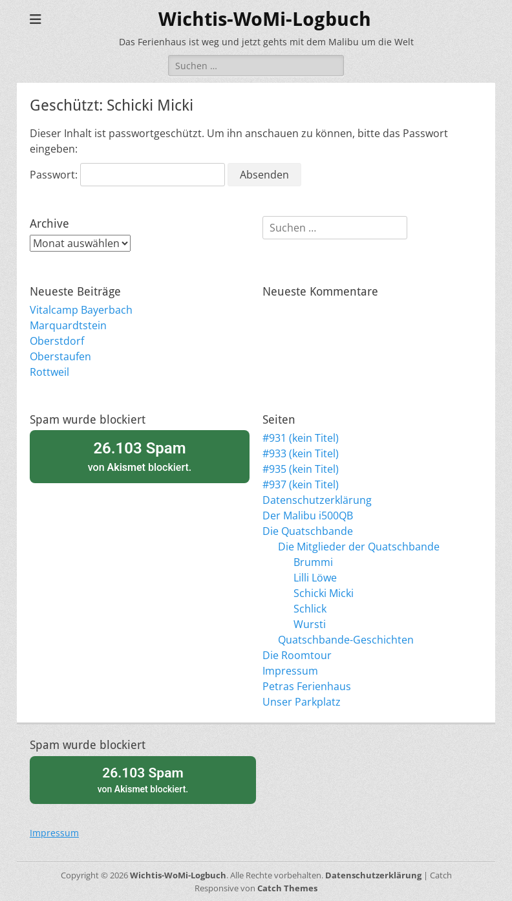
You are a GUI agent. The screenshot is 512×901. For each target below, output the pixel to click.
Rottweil (49, 372)
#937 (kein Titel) (300, 484)
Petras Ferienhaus (306, 686)
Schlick (309, 609)
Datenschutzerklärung (317, 500)
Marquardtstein (68, 325)
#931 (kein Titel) (300, 438)
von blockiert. (139, 455)
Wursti (309, 624)
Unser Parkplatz (301, 702)
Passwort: (127, 175)
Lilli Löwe (315, 577)
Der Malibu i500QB (307, 515)
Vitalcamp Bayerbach (81, 310)
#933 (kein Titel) (300, 453)
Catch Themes (287, 888)
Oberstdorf (57, 341)
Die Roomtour (297, 655)
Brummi (313, 562)
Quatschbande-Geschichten (346, 640)
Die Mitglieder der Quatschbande (359, 546)
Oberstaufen (60, 356)
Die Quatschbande (307, 531)
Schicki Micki (323, 593)
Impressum (290, 671)
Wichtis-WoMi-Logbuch (264, 19)
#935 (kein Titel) (300, 469)
